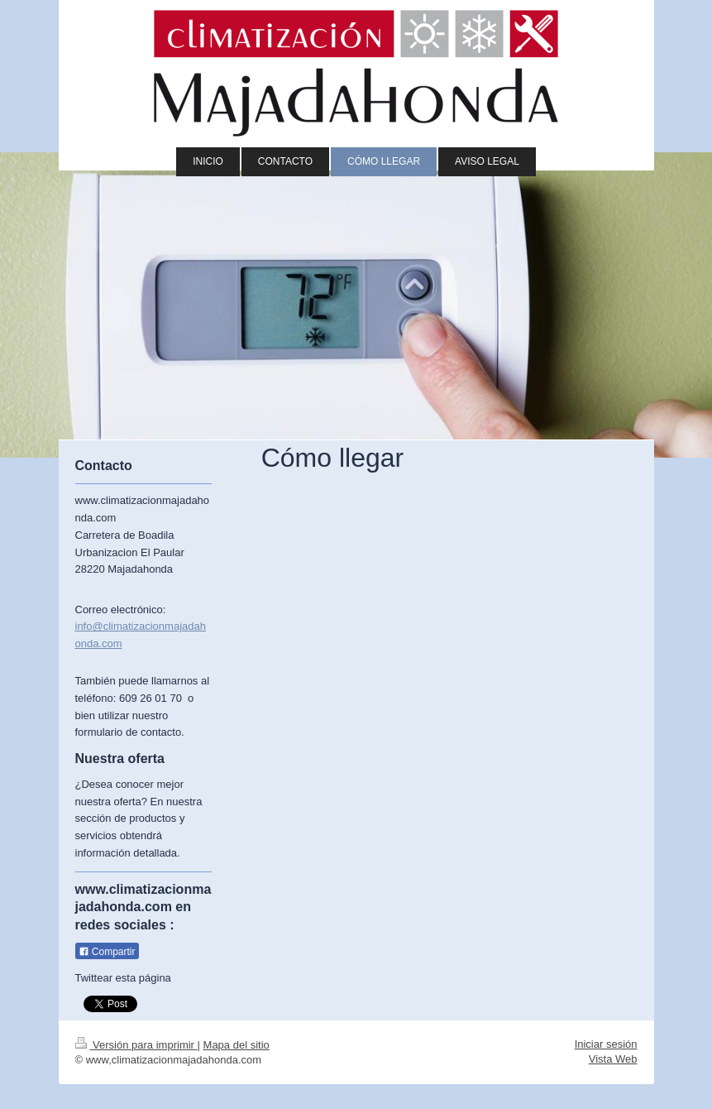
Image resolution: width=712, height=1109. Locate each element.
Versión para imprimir (136, 1045)
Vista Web (613, 1059)
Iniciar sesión (606, 1044)
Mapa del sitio (236, 1045)
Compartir (107, 952)
